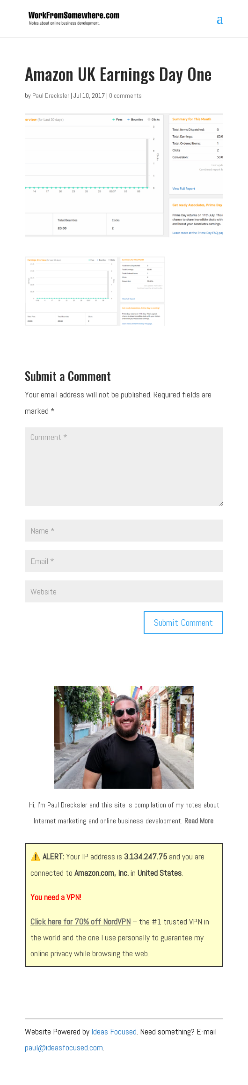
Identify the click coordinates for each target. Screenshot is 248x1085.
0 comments (125, 95)
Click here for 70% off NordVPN (80, 921)
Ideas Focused (114, 1031)
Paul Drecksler (50, 95)
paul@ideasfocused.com (64, 1047)
